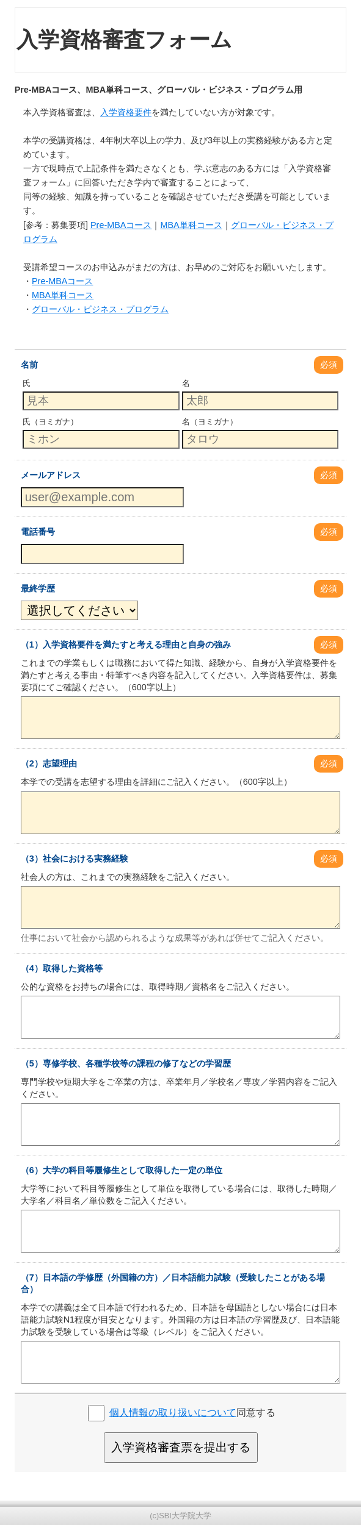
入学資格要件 (125, 112)
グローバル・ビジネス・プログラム (100, 309)
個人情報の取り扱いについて (172, 1412)
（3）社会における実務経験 (74, 858)
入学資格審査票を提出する (180, 1447)
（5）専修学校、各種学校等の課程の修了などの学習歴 (126, 1063)
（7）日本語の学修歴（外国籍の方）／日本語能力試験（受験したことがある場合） (173, 1283)
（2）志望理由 (49, 763)
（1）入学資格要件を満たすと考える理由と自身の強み (126, 644)
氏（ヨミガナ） (50, 421)
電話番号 (38, 532)
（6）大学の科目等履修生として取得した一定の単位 (121, 1170)
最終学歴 (38, 588)
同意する (192, 1412)
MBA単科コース (191, 225)
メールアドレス (51, 475)
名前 (29, 365)
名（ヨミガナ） (210, 421)
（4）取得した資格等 (62, 968)
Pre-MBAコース (120, 225)
